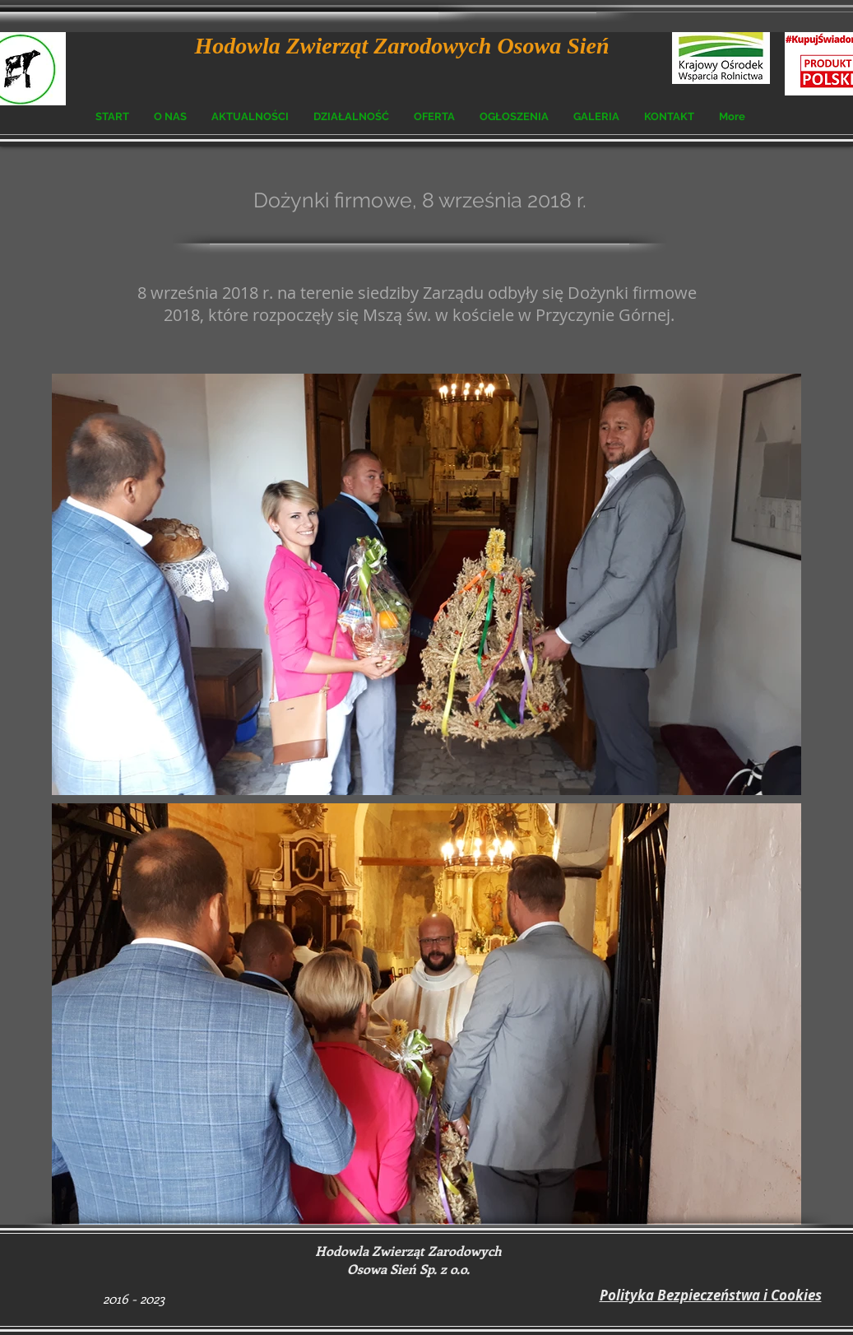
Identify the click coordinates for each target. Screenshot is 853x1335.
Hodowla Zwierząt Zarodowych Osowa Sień (402, 45)
